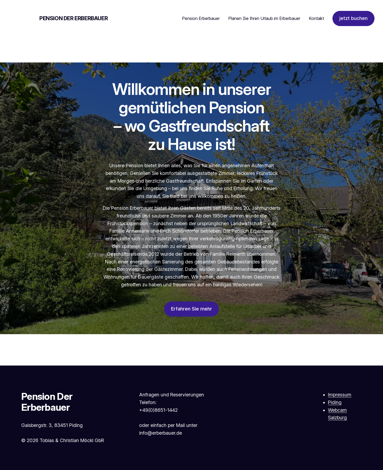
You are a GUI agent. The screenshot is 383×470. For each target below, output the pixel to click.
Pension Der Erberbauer (73, 18)
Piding (335, 402)
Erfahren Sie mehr (191, 309)
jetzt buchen (353, 18)
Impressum (339, 394)
